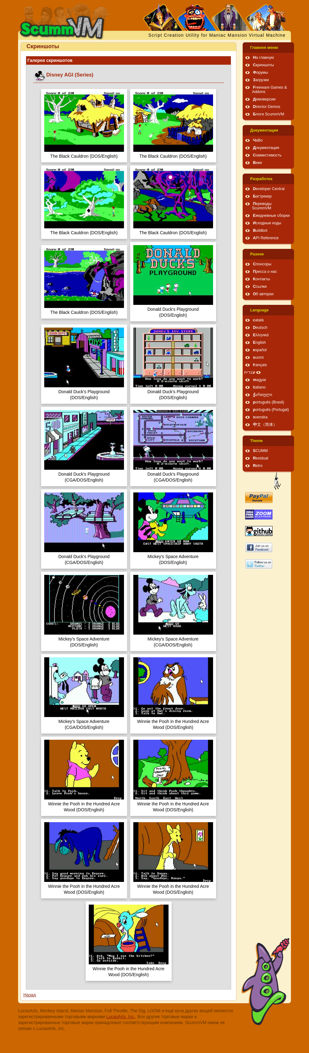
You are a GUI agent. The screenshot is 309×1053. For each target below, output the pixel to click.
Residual (260, 458)
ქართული (262, 395)
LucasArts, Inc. (120, 1016)
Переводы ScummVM (262, 206)
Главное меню (264, 47)
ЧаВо (258, 140)
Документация (264, 130)
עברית (249, 372)
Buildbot (260, 230)
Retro (258, 466)
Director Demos (266, 107)
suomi (258, 357)
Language (259, 310)
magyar (259, 380)
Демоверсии (264, 99)
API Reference (266, 238)
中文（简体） (265, 424)
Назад (29, 994)
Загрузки (261, 80)
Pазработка (261, 179)
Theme (256, 441)
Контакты (261, 279)
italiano (259, 387)
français (260, 365)
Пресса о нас (265, 271)
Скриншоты (263, 65)
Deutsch (260, 327)
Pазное (257, 254)
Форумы (260, 72)
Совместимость (267, 155)
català (258, 320)
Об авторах (263, 294)
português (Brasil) (268, 402)
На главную (263, 57)
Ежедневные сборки (271, 215)
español (260, 350)
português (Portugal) (271, 410)
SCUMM (260, 451)
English (259, 342)
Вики (257, 163)
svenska (260, 417)
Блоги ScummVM (268, 114)
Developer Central (269, 189)
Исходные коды (267, 223)
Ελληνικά (261, 335)
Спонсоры (262, 264)
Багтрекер (262, 196)
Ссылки (260, 286)
